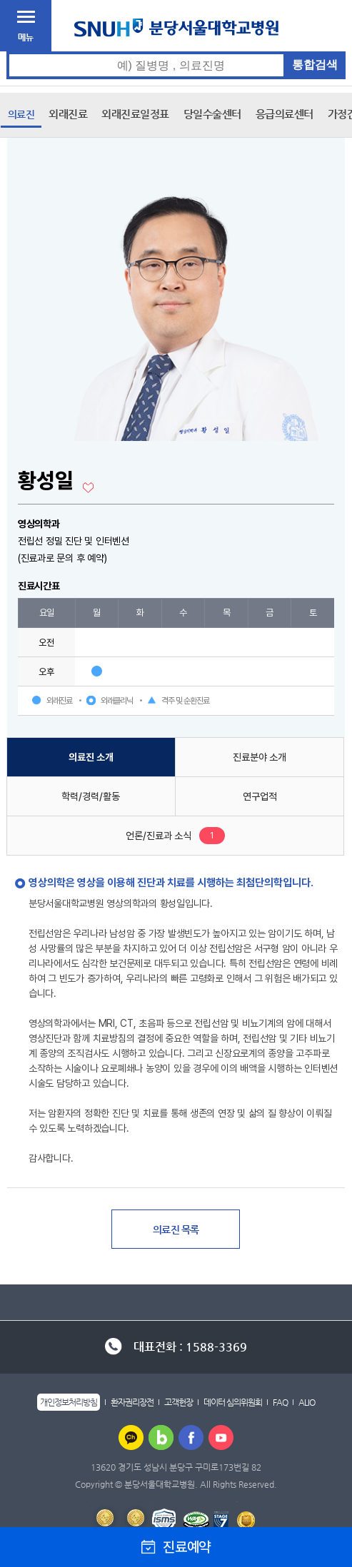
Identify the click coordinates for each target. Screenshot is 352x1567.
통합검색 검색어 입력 (176, 51)
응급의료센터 (284, 114)
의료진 (21, 114)
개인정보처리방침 (68, 1402)
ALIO (306, 1402)
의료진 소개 (91, 757)
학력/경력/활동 (90, 796)
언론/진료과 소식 (158, 835)
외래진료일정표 (135, 114)
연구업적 (260, 796)
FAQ (280, 1402)
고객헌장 (178, 1402)
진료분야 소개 (259, 757)
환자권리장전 (132, 1402)
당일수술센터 (212, 114)
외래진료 (68, 114)
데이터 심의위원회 (232, 1402)
